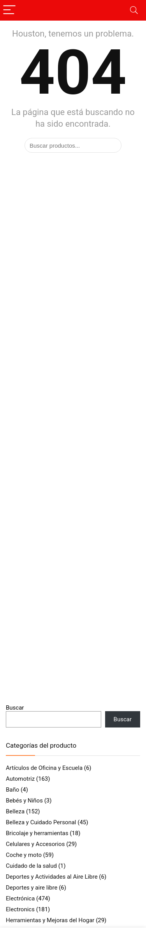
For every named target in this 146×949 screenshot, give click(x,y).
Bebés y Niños (24, 800)
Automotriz (20, 778)
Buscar (15, 707)
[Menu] (9, 10)
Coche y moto (24, 854)
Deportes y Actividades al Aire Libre (52, 876)
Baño (12, 789)
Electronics (20, 909)
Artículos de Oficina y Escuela (44, 767)
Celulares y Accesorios (35, 844)
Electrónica (20, 898)
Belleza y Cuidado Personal (41, 822)
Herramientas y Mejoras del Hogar (50, 920)
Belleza (15, 811)
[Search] (134, 10)
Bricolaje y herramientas (37, 833)
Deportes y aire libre (31, 887)
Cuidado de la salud (31, 865)
